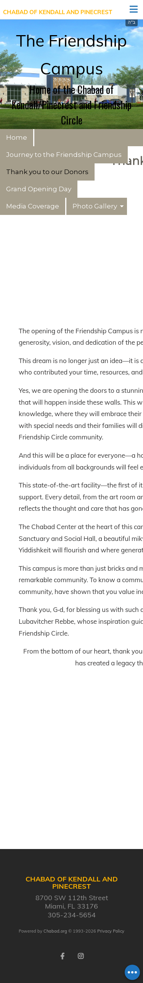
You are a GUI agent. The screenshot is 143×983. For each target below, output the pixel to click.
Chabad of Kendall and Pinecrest (57, 12)
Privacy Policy (110, 931)
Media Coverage (32, 206)
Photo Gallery (94, 206)
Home (16, 137)
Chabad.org (55, 931)
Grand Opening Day (38, 189)
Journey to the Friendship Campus (64, 154)
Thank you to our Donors (47, 172)
